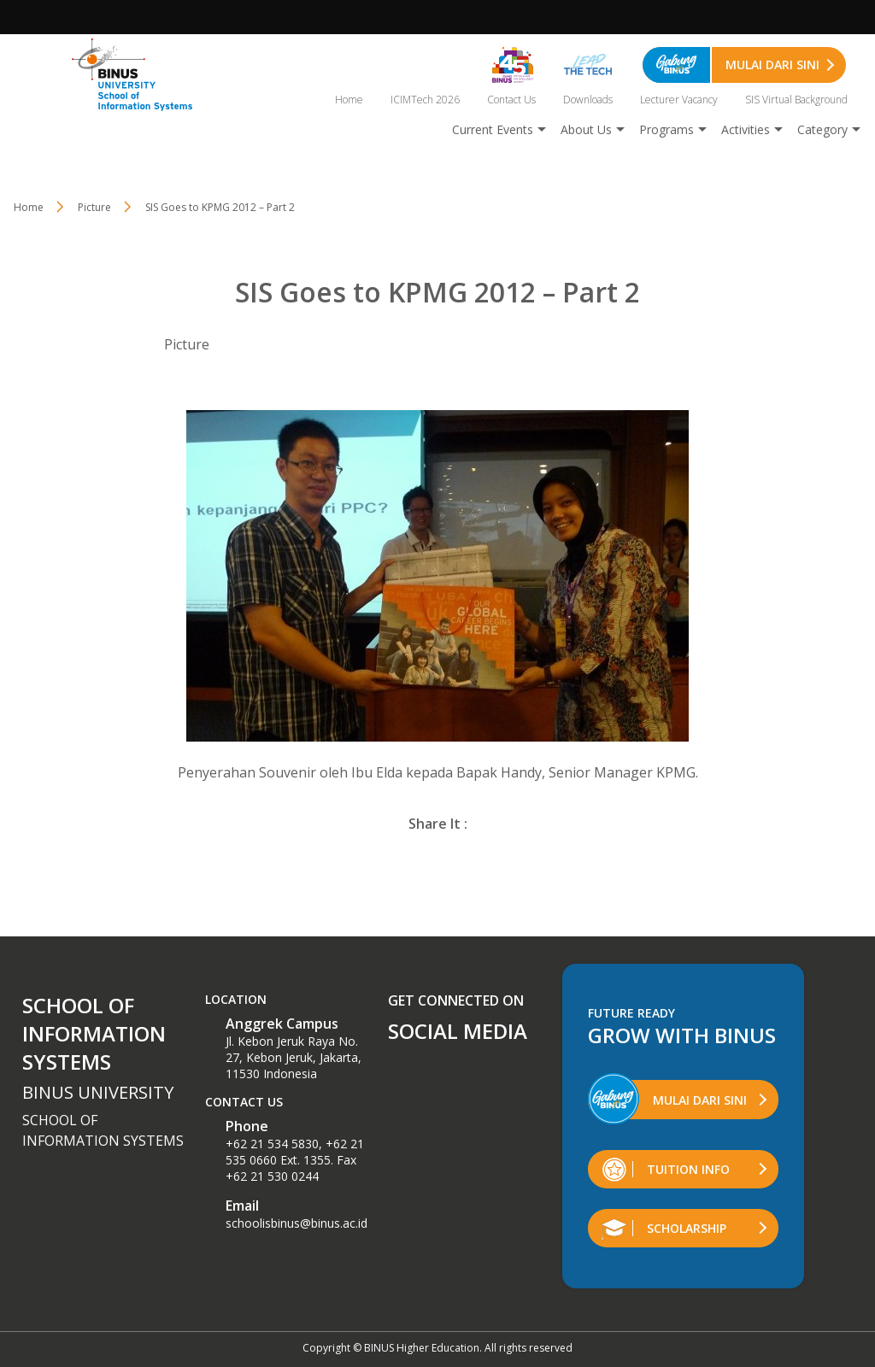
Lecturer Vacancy (679, 99)
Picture (186, 344)
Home (349, 99)
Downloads (588, 99)
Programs (666, 129)
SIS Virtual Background (796, 99)
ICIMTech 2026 (425, 99)
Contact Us (511, 99)
